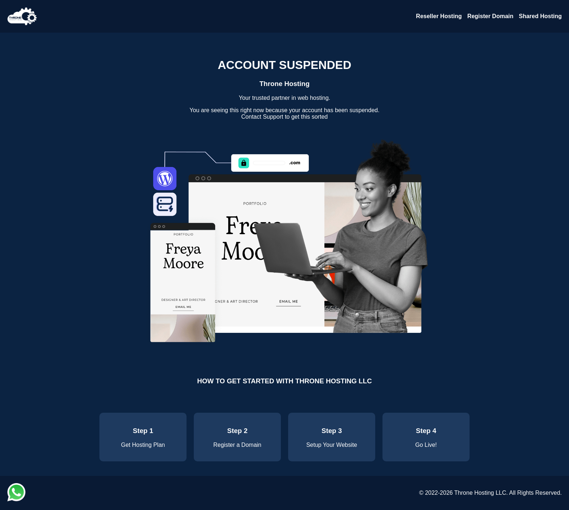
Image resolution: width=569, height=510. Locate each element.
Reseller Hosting (439, 16)
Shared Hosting (540, 16)
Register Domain (490, 16)
